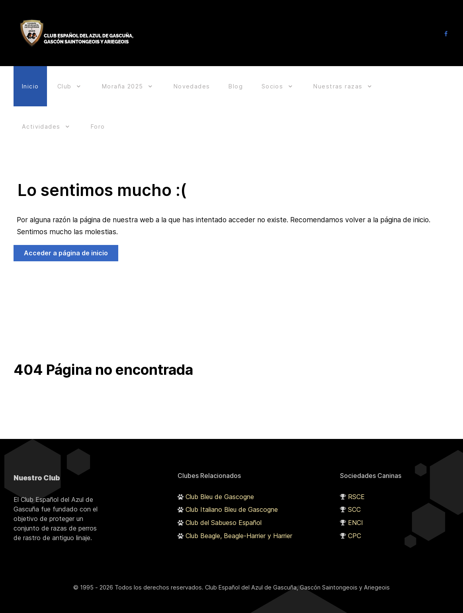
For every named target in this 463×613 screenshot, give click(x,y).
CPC (354, 525)
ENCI (355, 512)
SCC (354, 499)
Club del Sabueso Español (224, 512)
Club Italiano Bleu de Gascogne (232, 499)
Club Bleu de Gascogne (220, 486)
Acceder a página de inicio (66, 242)
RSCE (356, 486)
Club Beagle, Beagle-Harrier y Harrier (239, 525)
